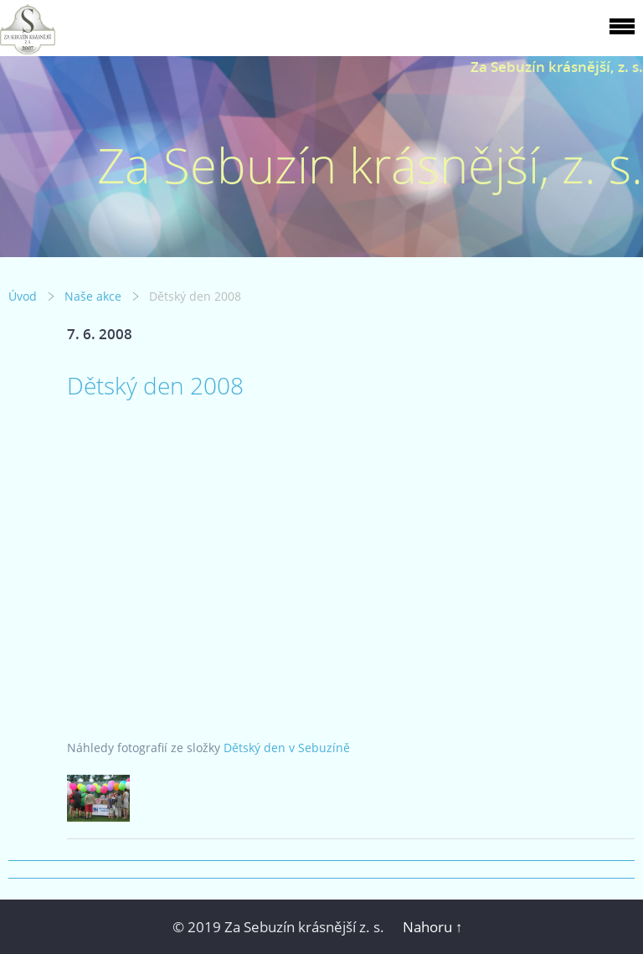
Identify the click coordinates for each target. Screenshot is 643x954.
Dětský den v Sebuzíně (287, 747)
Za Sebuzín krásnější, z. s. (557, 66)
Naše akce (92, 296)
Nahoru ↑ (433, 926)
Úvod (22, 296)
